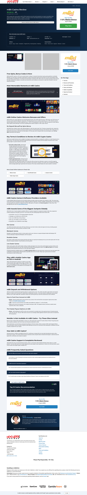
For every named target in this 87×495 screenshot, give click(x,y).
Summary (65, 94)
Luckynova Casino (48, 172)
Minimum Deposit (61, 1)
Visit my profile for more (20, 428)
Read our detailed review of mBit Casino (30, 22)
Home (74, 5)
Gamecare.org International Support (68, 473)
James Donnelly (27, 417)
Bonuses (37, 1)
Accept (66, 493)
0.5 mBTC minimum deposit (19, 300)
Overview (64, 80)
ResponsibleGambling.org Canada (44, 474)
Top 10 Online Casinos (27, 1)
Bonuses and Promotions (68, 82)
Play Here (68, 26)
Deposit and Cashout (67, 92)
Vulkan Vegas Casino (13, 175)
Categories (44, 1)
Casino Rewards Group (22, 204)
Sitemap (40, 453)
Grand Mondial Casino (31, 172)
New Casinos (71, 1)
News (40, 448)
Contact (40, 452)
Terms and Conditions (67, 85)
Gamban (45, 476)
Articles (40, 439)
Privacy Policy (42, 443)
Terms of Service (42, 445)
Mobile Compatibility (67, 89)
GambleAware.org (72, 474)
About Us (41, 438)
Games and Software (67, 87)
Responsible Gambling (44, 446)
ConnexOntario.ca (23, 474)
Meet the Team (42, 441)
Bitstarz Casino (12, 172)
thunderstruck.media (12, 455)
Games (52, 1)
